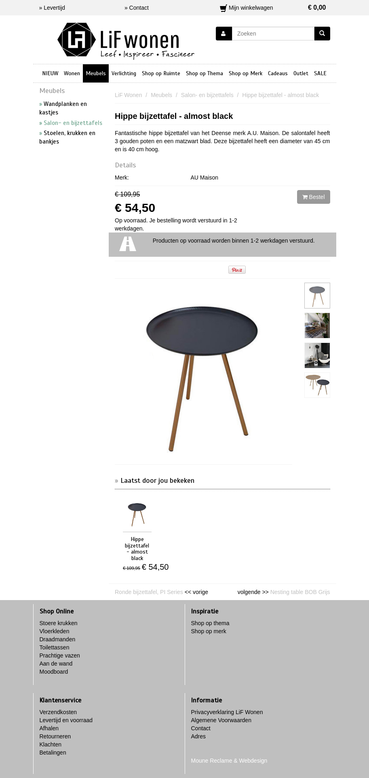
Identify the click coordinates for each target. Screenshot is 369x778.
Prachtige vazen (60, 655)
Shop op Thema (204, 73)
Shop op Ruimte (161, 73)
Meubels (96, 73)
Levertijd (54, 7)
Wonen (72, 73)
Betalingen (53, 752)
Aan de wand (56, 663)
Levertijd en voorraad (66, 720)
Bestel (313, 197)
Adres (198, 736)
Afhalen (49, 728)
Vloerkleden (55, 631)
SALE (320, 73)
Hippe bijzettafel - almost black (174, 116)
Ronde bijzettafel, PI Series (149, 592)
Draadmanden (58, 639)
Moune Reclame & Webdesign (229, 760)
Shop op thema (210, 623)
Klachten (50, 744)
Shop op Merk (245, 73)
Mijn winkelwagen (273, 7)
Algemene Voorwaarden (221, 720)
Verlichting (124, 73)
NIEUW (50, 73)
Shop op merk (208, 631)
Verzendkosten (58, 712)
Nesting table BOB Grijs (300, 592)
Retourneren (55, 736)
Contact (201, 728)
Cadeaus (278, 73)
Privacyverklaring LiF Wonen (227, 712)
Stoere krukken (59, 623)
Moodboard (54, 671)
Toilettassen (55, 647)
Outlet (300, 73)
